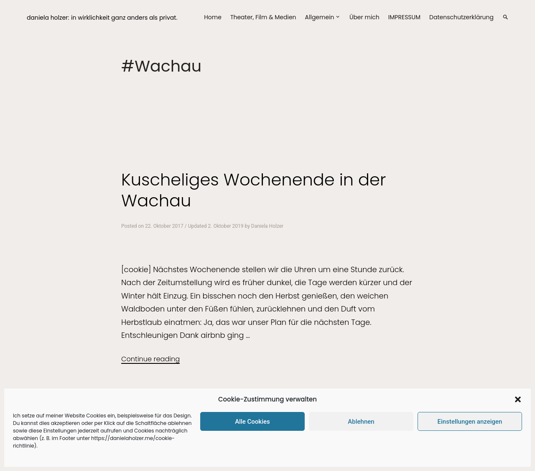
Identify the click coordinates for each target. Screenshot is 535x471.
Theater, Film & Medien (263, 17)
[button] (518, 399)
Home (213, 17)
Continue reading (150, 359)
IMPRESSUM (404, 17)
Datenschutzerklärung (461, 17)
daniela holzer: (48, 17)
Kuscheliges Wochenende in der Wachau (253, 190)
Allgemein (319, 17)
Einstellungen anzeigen (470, 421)
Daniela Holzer (267, 226)
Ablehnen (361, 421)
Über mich (364, 17)
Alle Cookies (252, 421)
